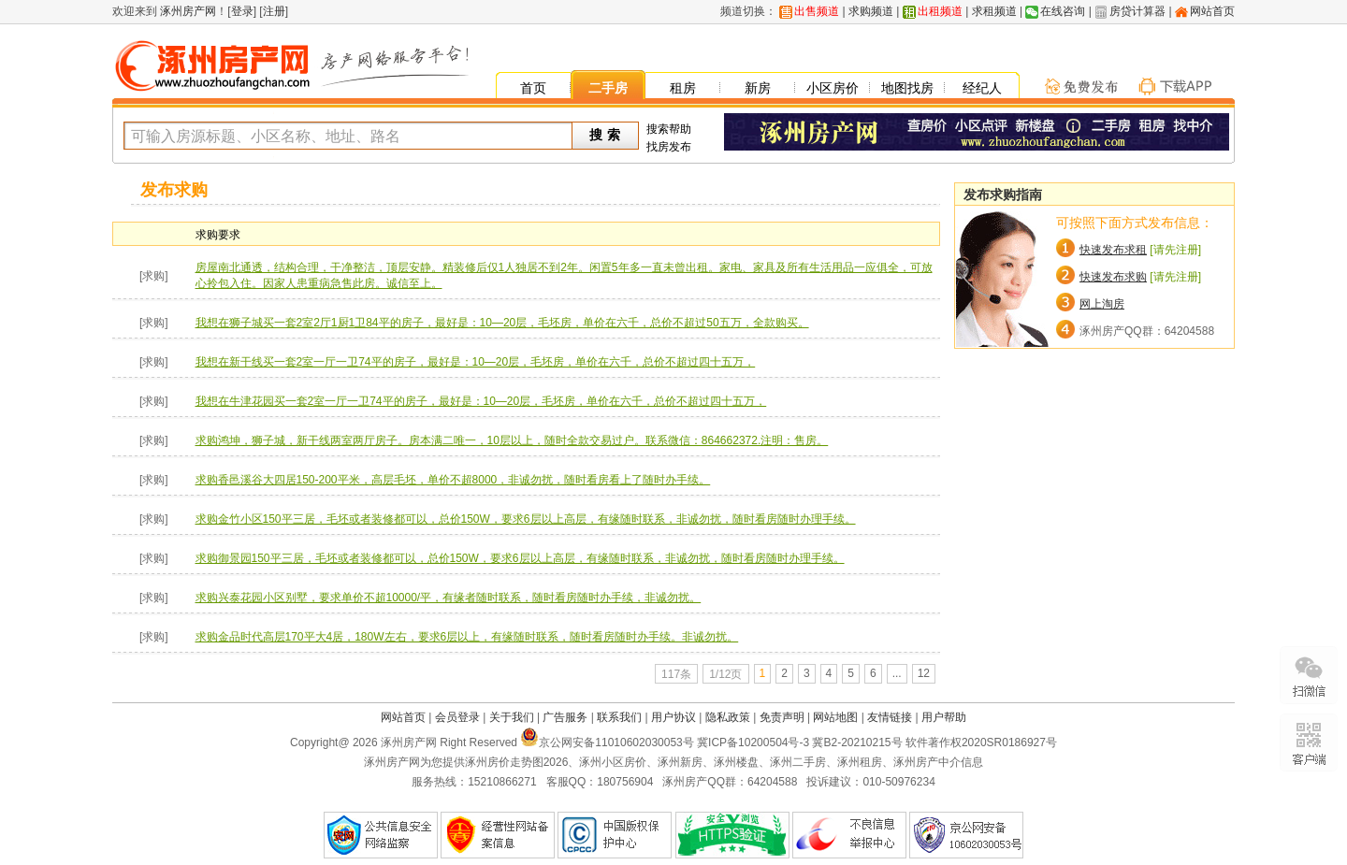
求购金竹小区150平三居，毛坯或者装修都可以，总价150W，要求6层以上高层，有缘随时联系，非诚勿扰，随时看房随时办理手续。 (526, 519)
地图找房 (907, 87)
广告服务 (565, 717)
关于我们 (511, 717)
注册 (274, 11)
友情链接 (889, 717)
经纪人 (982, 87)
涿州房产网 (186, 11)
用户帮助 (943, 717)
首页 (533, 87)
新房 (758, 87)
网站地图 (835, 717)
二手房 (608, 87)
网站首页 (1212, 11)
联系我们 (619, 717)
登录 (242, 11)
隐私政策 (727, 717)
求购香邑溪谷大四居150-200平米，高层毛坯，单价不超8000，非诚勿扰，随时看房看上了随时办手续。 (453, 479)
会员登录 (457, 717)
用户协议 (673, 717)
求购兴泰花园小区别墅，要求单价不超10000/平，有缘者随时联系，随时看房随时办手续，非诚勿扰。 (449, 597)
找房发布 (668, 146)
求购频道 (870, 11)
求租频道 (994, 11)
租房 (683, 87)
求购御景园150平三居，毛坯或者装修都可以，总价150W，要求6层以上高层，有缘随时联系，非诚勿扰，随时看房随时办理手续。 (520, 558)
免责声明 (782, 717)
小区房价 (832, 87)
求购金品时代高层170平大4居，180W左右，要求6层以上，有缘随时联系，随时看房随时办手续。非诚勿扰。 (467, 636)
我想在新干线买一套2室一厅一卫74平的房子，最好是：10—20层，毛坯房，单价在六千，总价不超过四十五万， (476, 361)
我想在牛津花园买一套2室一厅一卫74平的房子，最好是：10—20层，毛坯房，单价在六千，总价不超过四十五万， (481, 401)
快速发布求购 (1113, 276)
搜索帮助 (668, 129)
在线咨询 (1062, 11)
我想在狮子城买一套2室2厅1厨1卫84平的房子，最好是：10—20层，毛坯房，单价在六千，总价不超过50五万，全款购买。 (502, 322)
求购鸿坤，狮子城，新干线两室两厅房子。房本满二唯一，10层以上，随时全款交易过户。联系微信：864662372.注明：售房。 (512, 440)
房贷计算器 (1137, 11)
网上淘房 (1101, 303)
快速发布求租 (1113, 249)
